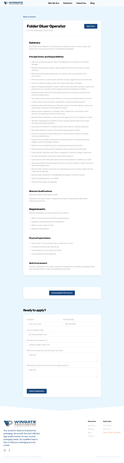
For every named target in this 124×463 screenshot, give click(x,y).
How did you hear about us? (37, 340)
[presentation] (42, 383)
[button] (81, 3)
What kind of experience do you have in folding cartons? (48, 365)
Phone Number (68, 319)
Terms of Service (113, 457)
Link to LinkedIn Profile (35, 330)
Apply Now (91, 26)
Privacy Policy (101, 457)
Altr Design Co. (36, 457)
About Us (106, 429)
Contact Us (107, 425)
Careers (91, 436)
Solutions (91, 425)
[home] (13, 3)
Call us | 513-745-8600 (111, 432)
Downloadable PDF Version (62, 293)
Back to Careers (29, 17)
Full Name (30, 319)
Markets (91, 429)
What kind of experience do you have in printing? (45, 350)
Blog (89, 432)
